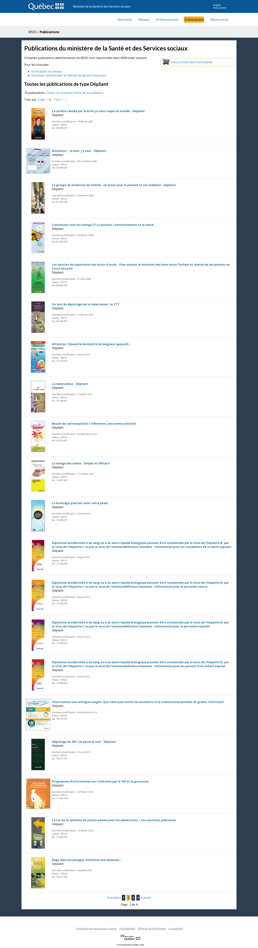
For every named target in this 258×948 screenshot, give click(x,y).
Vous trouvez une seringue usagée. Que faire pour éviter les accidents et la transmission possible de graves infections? (138, 702)
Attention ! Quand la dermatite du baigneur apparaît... (91, 344)
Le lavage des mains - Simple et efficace (80, 463)
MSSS (32, 32)
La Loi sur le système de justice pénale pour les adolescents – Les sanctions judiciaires (114, 820)
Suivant (146, 898)
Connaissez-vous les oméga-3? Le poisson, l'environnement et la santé (103, 225)
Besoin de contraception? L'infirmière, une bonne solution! (94, 424)
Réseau (143, 19)
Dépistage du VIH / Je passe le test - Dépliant (84, 742)
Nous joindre (219, 7)
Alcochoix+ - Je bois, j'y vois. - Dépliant (79, 151)
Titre (57, 100)
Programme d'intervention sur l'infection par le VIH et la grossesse (100, 781)
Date (41, 100)
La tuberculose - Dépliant (70, 384)
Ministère (125, 19)
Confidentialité (127, 928)
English (217, 5)
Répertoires (219, 19)
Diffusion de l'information (152, 928)
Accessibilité (175, 928)
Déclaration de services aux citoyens (96, 928)
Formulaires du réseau (46, 71)
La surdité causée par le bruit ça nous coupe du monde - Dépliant (98, 111)
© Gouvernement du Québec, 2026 (130, 945)
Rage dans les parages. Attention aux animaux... (86, 860)
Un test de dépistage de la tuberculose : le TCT (86, 304)
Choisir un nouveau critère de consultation (74, 93)
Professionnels (167, 19)
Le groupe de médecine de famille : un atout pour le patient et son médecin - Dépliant (114, 185)
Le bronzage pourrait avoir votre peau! (80, 503)
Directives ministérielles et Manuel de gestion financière (68, 75)
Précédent (114, 898)
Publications (194, 19)
